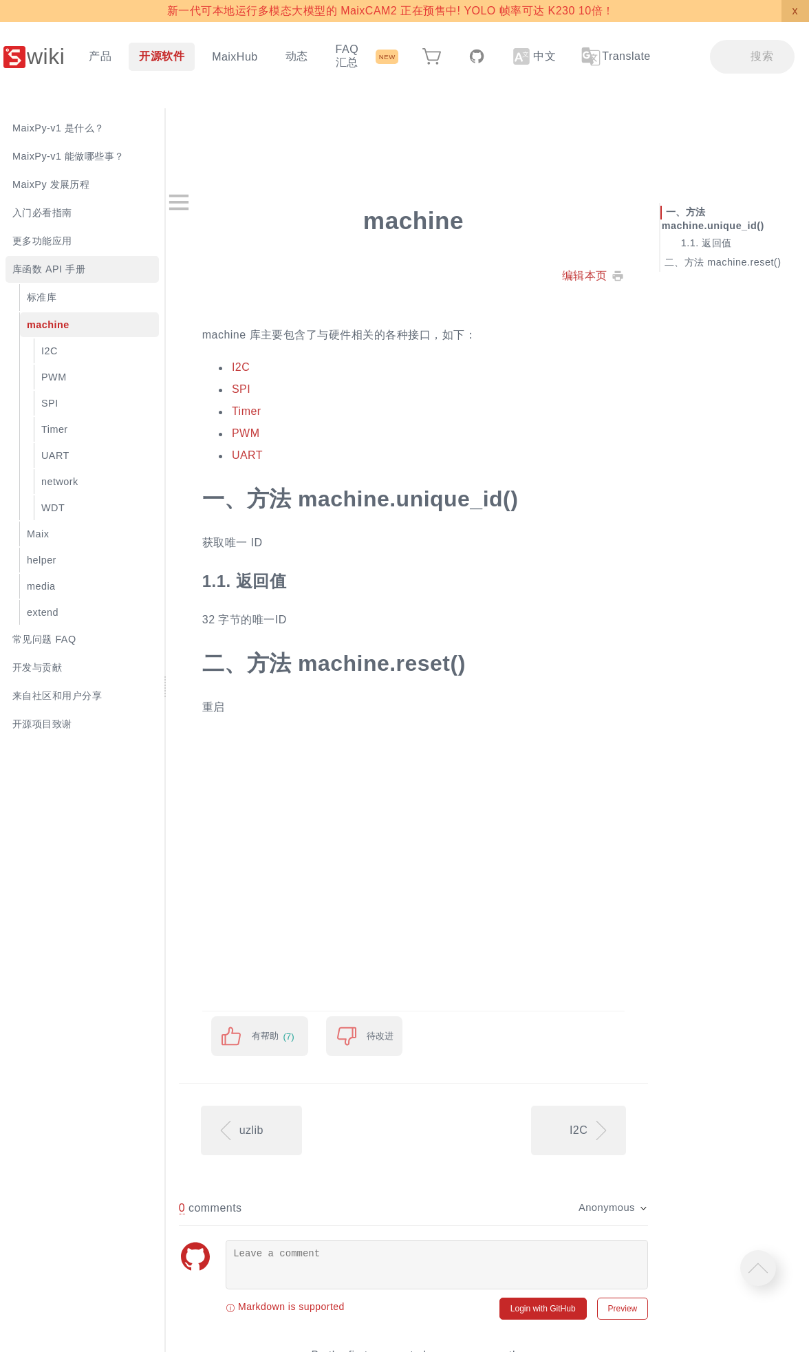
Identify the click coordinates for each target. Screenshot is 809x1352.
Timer (296, 412)
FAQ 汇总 (347, 55)
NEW (387, 57)
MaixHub (235, 57)
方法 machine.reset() (746, 261)
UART (296, 456)
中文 (534, 56)
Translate (615, 56)
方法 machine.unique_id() (726, 218)
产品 (100, 56)
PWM (295, 434)
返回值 (729, 242)
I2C (290, 368)
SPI (290, 390)
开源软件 (161, 56)
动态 (296, 56)
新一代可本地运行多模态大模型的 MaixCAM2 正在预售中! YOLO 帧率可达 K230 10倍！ (390, 11)
